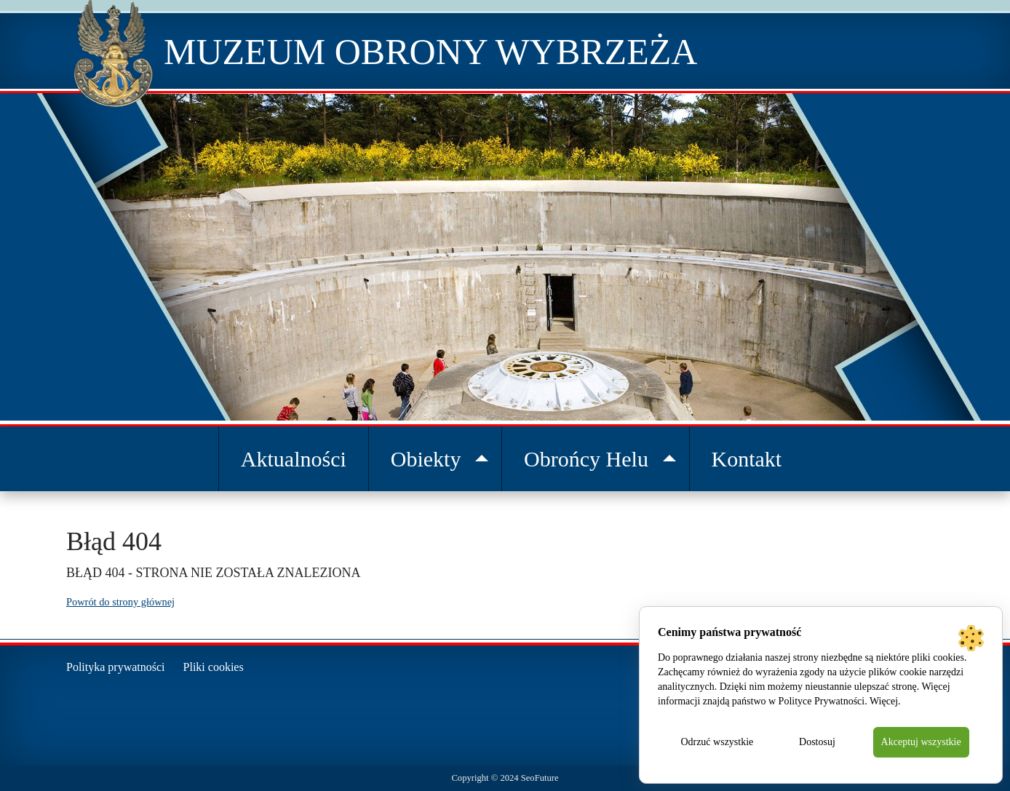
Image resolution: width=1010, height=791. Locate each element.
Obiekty (426, 459)
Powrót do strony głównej (120, 602)
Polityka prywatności (115, 667)
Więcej (884, 701)
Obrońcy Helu (586, 459)
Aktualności (293, 459)
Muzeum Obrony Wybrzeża (430, 51)
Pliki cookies (213, 667)
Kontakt (747, 459)
